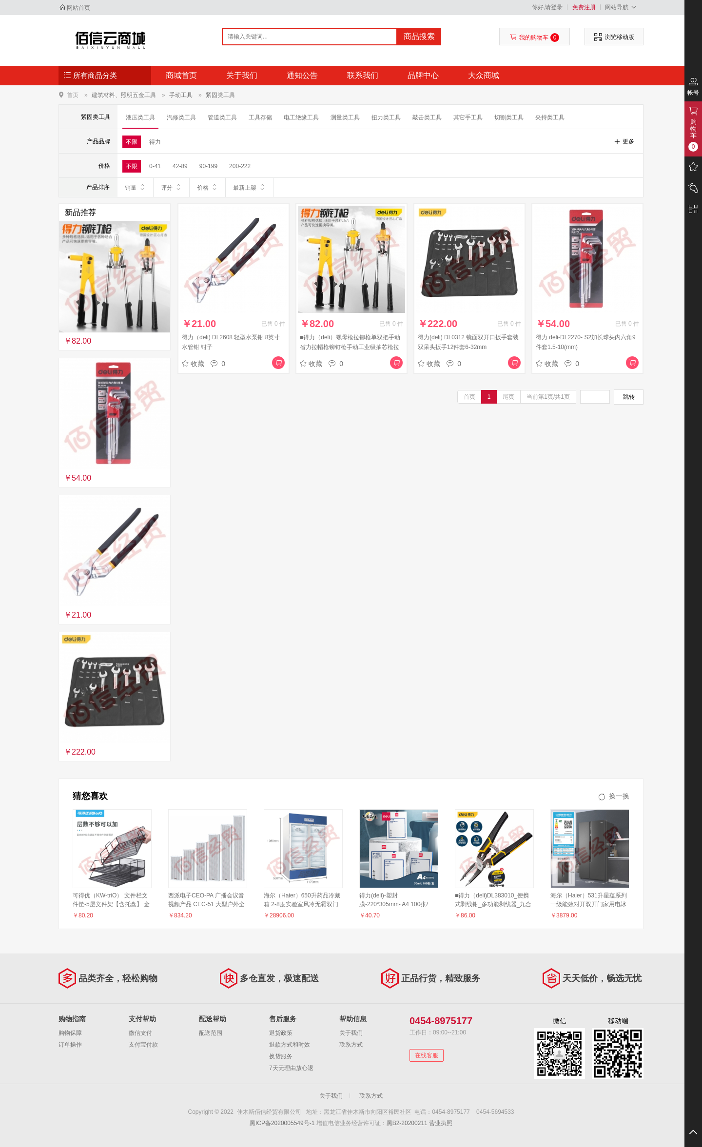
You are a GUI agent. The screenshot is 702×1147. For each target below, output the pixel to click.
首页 (72, 95)
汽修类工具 (181, 117)
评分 (171, 187)
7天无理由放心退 (291, 1068)
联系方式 (351, 1044)
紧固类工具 (220, 95)
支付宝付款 (143, 1044)
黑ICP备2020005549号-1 (282, 1123)
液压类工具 (140, 117)
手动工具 (181, 95)
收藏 (193, 364)
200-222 (240, 166)
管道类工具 (222, 117)
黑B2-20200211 (407, 1123)
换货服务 (280, 1056)
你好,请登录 (547, 7)
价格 (207, 187)
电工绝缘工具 (301, 117)
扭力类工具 (386, 117)
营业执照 (440, 1123)
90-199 (208, 166)
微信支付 (140, 1033)
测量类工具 (345, 117)
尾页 (508, 396)
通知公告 (302, 75)
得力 (155, 141)
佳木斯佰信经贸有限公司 (110, 40)
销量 (135, 187)
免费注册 (584, 7)
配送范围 (210, 1033)
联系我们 (362, 75)
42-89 (180, 166)
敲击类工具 (427, 117)
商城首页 (181, 75)
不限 (131, 141)
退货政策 (280, 1033)
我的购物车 (534, 37)
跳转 (629, 396)
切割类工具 (509, 117)
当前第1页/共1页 (548, 396)
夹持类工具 (550, 117)
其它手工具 (468, 117)
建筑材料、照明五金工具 (124, 95)
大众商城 (483, 75)
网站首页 (78, 7)
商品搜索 (419, 36)
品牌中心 (423, 75)
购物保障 (70, 1033)
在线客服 (426, 1055)
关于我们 (241, 75)
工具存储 (260, 117)
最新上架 (249, 187)
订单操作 (70, 1044)
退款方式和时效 (289, 1044)
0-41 (155, 166)
